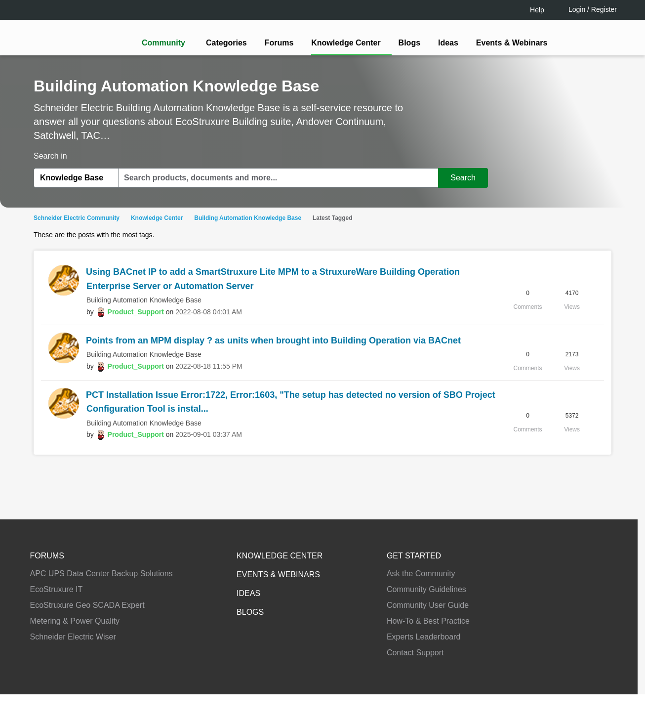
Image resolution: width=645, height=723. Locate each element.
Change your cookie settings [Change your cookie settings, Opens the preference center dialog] (458, 688)
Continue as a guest (324, 438)
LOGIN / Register (318, 400)
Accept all (545, 688)
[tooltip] (375, 400)
